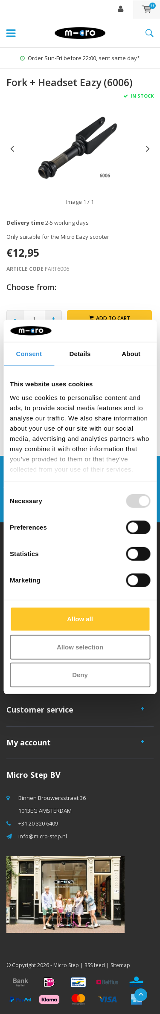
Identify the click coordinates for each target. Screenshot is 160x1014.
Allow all (80, 619)
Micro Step (66, 965)
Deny (80, 674)
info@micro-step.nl (42, 836)
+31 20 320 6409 (38, 823)
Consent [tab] (29, 353)
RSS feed (94, 965)
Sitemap (120, 965)
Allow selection (80, 647)
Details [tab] (80, 353)
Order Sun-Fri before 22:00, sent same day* (80, 58)
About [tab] (131, 353)
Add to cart (109, 318)
